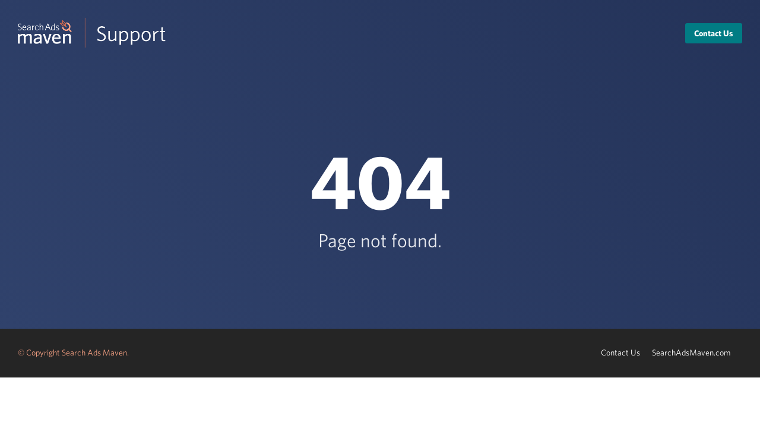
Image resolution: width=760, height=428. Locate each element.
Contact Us (713, 33)
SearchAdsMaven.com (691, 352)
